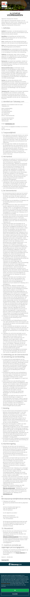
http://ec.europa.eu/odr (9, 488)
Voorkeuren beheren (5, 583)
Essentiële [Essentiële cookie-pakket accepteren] (15, 594)
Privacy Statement (20, 552)
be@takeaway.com (10, 123)
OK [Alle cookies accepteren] (15, 590)
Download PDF (5, 560)
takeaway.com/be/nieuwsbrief (10, 536)
